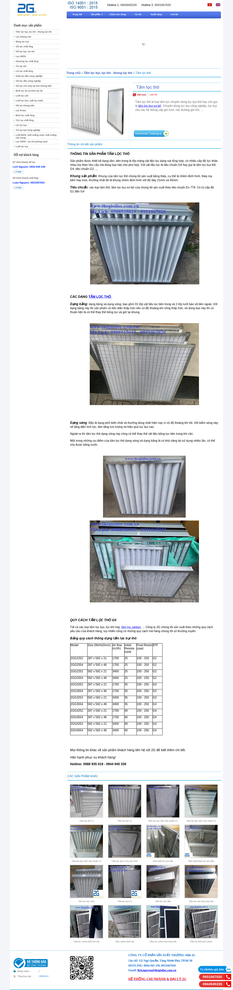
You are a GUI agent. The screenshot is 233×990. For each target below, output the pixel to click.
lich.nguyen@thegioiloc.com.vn (156, 970)
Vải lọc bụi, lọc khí (25, 51)
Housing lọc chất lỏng (27, 61)
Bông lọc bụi (22, 41)
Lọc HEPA (21, 56)
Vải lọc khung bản (25, 105)
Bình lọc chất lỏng (25, 115)
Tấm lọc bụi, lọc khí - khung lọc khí (34, 32)
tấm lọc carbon (131, 627)
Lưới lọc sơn (22, 95)
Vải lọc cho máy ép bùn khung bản (34, 86)
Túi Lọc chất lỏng (25, 120)
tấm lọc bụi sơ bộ (149, 105)
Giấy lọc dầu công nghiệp (29, 76)
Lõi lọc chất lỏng (24, 71)
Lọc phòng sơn (23, 37)
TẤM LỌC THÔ (100, 297)
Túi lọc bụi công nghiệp (28, 130)
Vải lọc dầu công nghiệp (28, 81)
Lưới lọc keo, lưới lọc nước (29, 100)
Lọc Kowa (21, 110)
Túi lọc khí (21, 66)
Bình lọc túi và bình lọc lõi (29, 91)
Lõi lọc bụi (21, 125)
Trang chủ (73, 72)
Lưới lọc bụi (22, 146)
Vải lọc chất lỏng (24, 46)
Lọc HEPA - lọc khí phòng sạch (32, 141)
